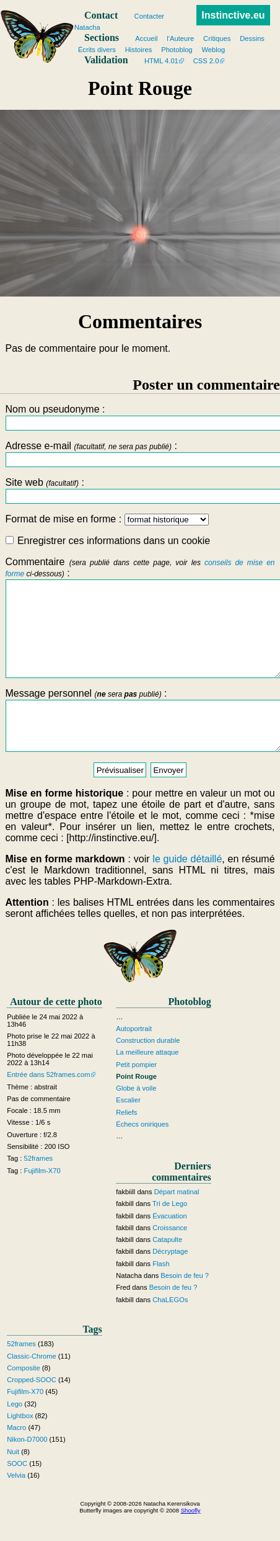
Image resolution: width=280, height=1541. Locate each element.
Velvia (16, 1503)
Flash (160, 1291)
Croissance (169, 1255)
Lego (14, 1432)
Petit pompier (136, 1092)
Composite (23, 1396)
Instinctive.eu (233, 15)
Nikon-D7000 (27, 1468)
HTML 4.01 (161, 61)
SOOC (17, 1491)
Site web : (139, 490)
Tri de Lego (169, 1232)
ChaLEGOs (170, 1327)
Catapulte (167, 1267)
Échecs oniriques (142, 1152)
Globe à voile (136, 1116)
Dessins (252, 38)
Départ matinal (176, 1219)
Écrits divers (97, 49)
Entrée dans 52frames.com (48, 1103)
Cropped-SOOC (31, 1407)
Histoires (138, 49)
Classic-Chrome (31, 1384)
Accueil (146, 38)
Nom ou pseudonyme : (139, 417)
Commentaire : (139, 626)
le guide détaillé (187, 887)
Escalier (128, 1128)
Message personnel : (139, 743)
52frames (38, 1186)
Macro (16, 1455)
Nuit (13, 1479)
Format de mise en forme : (106, 519)
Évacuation (169, 1244)
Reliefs (126, 1140)
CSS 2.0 (206, 61)
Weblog (213, 49)
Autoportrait (134, 1056)
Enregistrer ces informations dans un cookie (108, 540)
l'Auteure (180, 38)
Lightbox (20, 1443)
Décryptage (170, 1280)
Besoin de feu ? (184, 1303)
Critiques (216, 38)
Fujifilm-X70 (42, 1198)
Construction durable (148, 1068)
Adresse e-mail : (139, 453)
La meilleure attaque (147, 1080)
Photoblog (176, 49)
